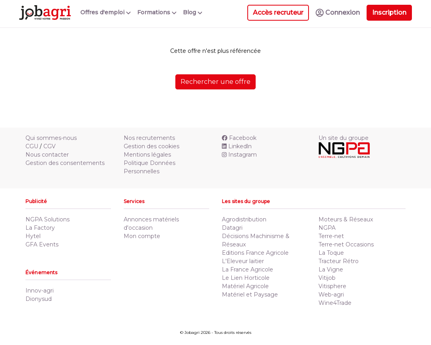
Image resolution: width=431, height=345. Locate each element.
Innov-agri (39, 290)
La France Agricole (247, 269)
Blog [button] (192, 12)
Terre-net (331, 236)
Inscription (389, 12)
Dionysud (38, 298)
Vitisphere (332, 286)
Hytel (33, 236)
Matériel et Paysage (250, 294)
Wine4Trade (334, 302)
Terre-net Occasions (346, 244)
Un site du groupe (343, 137)
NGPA (327, 227)
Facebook (239, 137)
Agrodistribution (244, 219)
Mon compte (142, 236)
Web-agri (331, 294)
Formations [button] (157, 12)
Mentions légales (147, 154)
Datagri (232, 227)
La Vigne (330, 269)
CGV (49, 146)
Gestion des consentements (65, 163)
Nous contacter (47, 154)
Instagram (239, 154)
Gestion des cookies (151, 146)
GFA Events (41, 244)
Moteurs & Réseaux (345, 219)
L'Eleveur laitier (243, 261)
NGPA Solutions (47, 219)
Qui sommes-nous (51, 137)
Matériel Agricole (245, 286)
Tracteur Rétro (338, 261)
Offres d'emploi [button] (105, 12)
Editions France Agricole (255, 252)
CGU (31, 146)
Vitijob (327, 277)
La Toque (331, 252)
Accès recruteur (278, 12)
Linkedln (237, 146)
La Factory (40, 227)
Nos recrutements (149, 137)
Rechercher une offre (215, 81)
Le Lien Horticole (246, 277)
